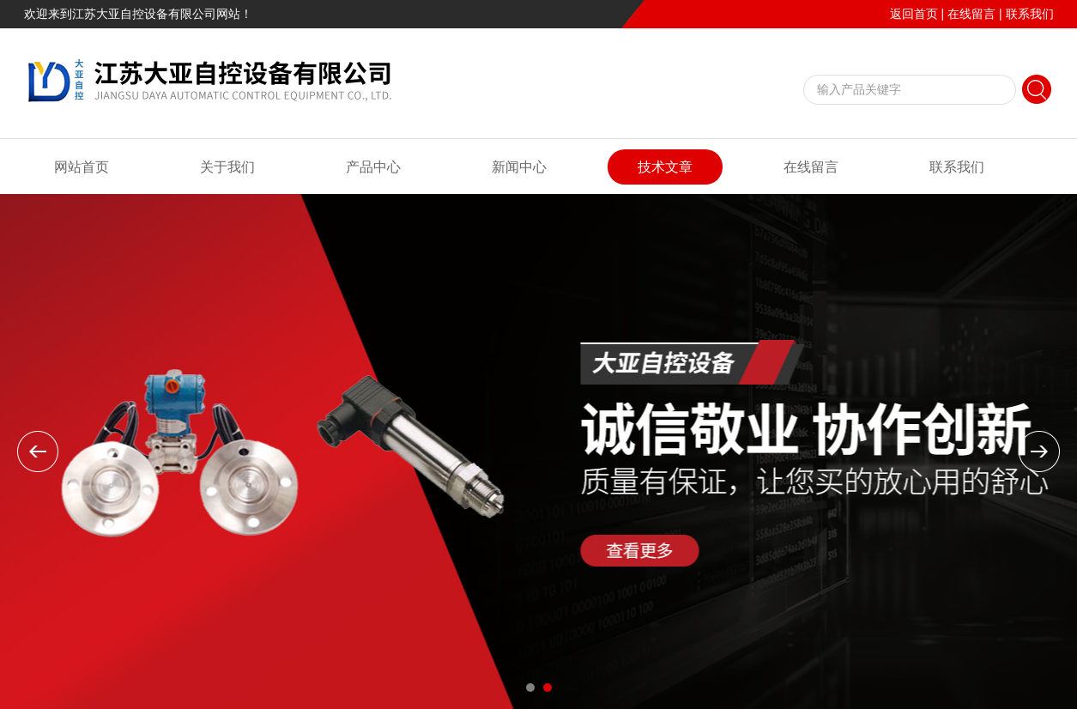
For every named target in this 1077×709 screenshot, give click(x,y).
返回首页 (914, 14)
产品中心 (373, 167)
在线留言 (971, 14)
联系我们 (1030, 14)
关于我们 (227, 167)
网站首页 (81, 167)
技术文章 (665, 167)
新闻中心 (519, 167)
